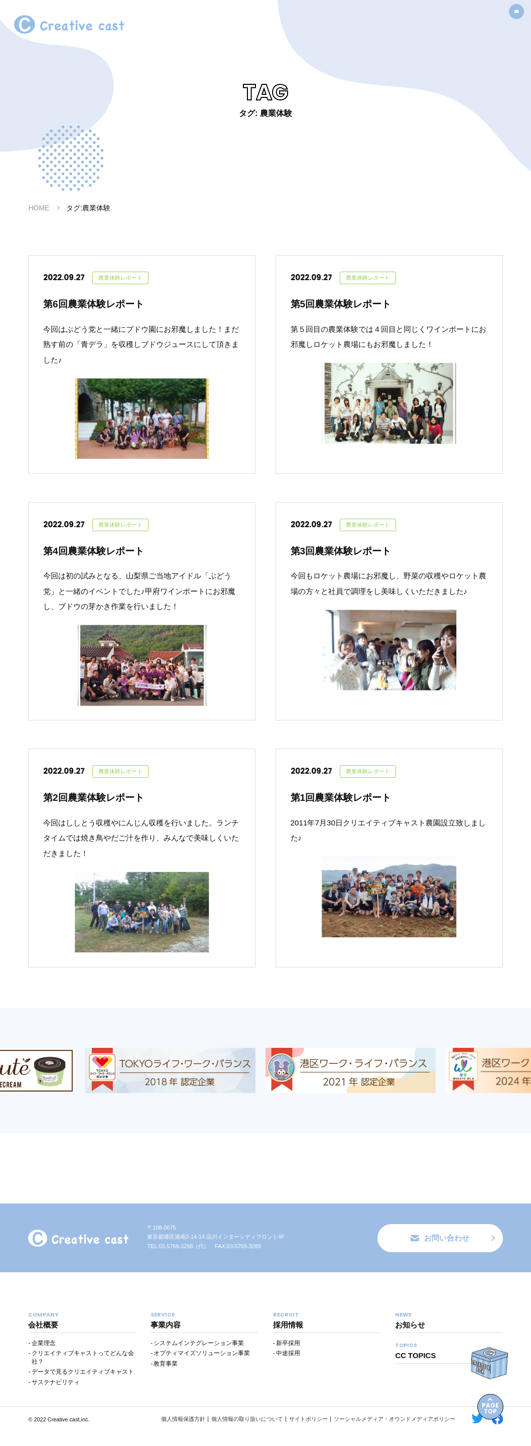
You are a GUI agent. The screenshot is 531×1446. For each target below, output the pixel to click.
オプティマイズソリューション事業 (202, 1368)
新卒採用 (288, 1358)
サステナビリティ (56, 1397)
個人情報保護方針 (183, 1434)
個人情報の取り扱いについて (247, 1434)
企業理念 (44, 1358)
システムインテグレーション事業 (199, 1358)
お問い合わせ (440, 1252)
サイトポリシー (308, 1434)
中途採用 (288, 1368)
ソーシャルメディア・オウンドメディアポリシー (394, 1434)
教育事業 (166, 1378)
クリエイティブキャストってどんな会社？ (83, 1373)
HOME (38, 208)
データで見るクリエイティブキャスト (83, 1386)
